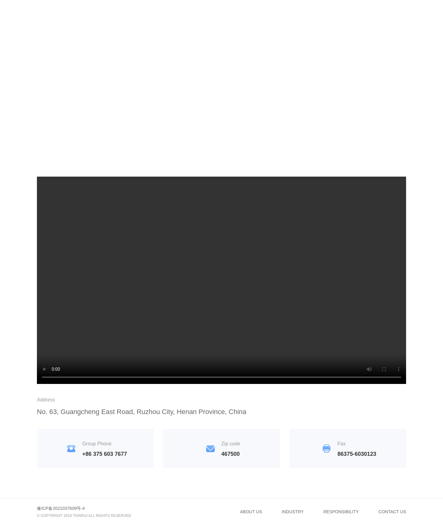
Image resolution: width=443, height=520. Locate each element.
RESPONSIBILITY (297, 11)
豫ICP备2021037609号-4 (61, 508)
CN (384, 11)
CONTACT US (349, 11)
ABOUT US (251, 511)
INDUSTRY (219, 11)
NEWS (253, 11)
